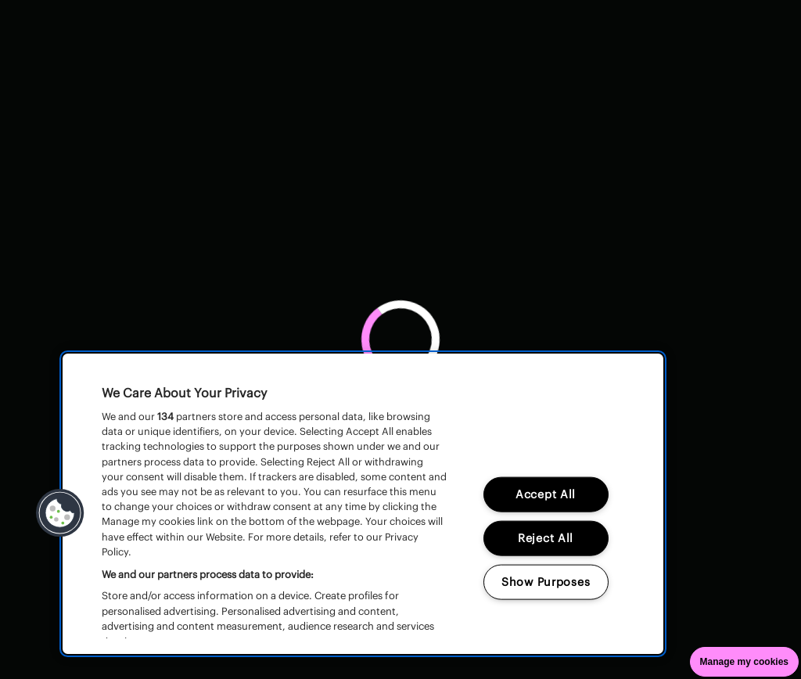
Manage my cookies (744, 661)
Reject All (545, 537)
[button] (60, 513)
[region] (363, 504)
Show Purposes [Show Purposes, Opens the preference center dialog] (545, 581)
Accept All (545, 494)
